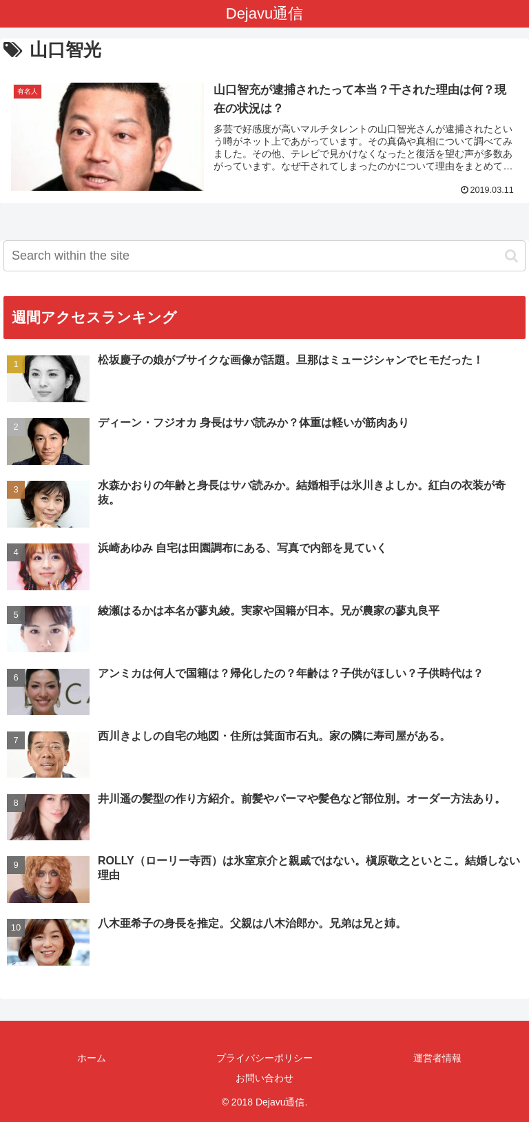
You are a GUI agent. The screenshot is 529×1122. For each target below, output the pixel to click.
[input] (264, 255)
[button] (511, 256)
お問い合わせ (264, 1077)
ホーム (91, 1057)
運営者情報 (437, 1057)
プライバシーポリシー (264, 1057)
